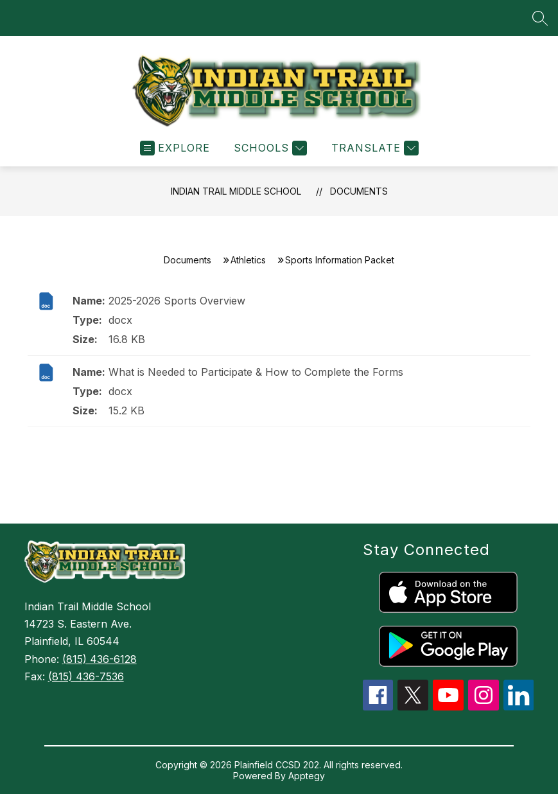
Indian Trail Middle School (236, 191)
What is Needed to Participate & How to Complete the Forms (256, 372)
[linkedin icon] (518, 706)
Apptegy (306, 775)
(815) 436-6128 (99, 659)
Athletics (248, 259)
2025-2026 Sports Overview (177, 300)
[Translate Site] (373, 148)
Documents (359, 191)
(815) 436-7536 (86, 676)
